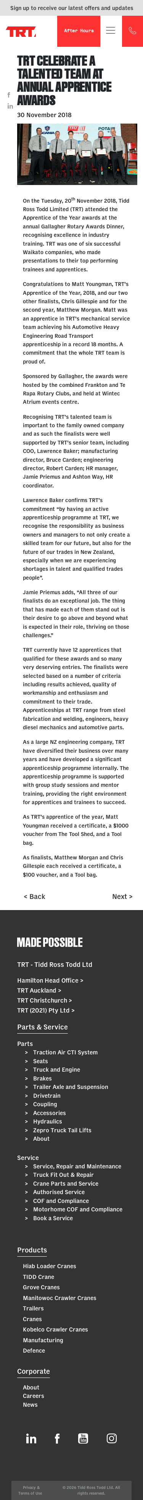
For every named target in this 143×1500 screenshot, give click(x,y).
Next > (122, 896)
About (41, 1138)
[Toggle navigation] (110, 30)
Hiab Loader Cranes (49, 1266)
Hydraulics (47, 1121)
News (30, 1404)
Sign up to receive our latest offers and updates (71, 8)
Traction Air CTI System (65, 1052)
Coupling (44, 1104)
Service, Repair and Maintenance (76, 1166)
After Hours (78, 31)
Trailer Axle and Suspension (70, 1087)
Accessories (49, 1113)
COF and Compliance (60, 1201)
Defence (34, 1350)
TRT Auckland (39, 990)
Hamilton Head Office (50, 980)
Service (28, 1157)
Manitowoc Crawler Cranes (59, 1298)
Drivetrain (46, 1095)
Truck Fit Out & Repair (63, 1174)
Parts (25, 1043)
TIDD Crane (38, 1277)
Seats (40, 1061)
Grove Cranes (41, 1287)
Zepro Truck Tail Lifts (62, 1130)
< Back (34, 896)
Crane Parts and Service (65, 1183)
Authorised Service (58, 1192)
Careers (33, 1396)
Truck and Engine (56, 1069)
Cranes (32, 1319)
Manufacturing (43, 1340)
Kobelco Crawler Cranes (55, 1329)
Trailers (33, 1308)
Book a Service (52, 1218)
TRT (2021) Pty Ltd (46, 1010)
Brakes (42, 1078)
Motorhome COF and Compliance (77, 1209)
